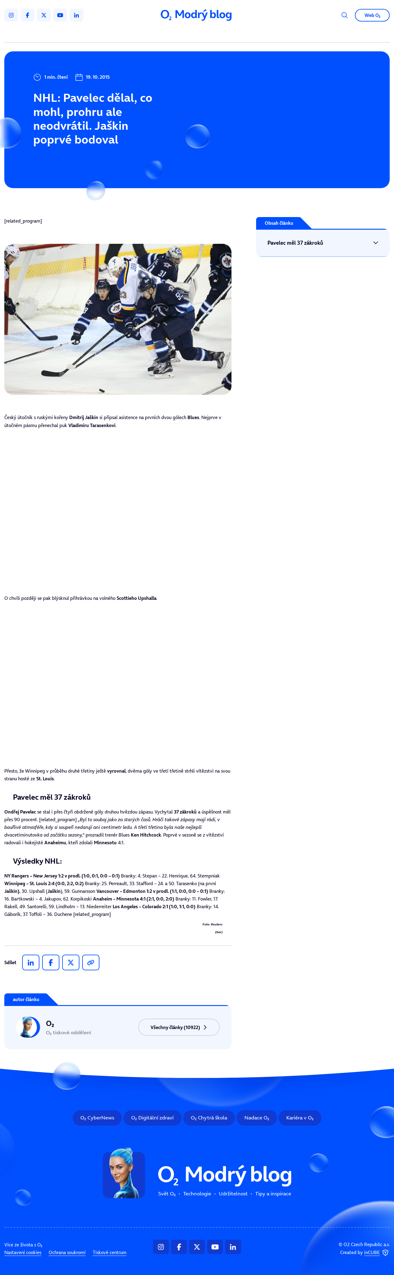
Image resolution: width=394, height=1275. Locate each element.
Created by (365, 1253)
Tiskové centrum (110, 1252)
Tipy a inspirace (256, 33)
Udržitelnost (209, 33)
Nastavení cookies (22, 1252)
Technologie (166, 33)
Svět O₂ (129, 33)
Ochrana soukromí (67, 1252)
